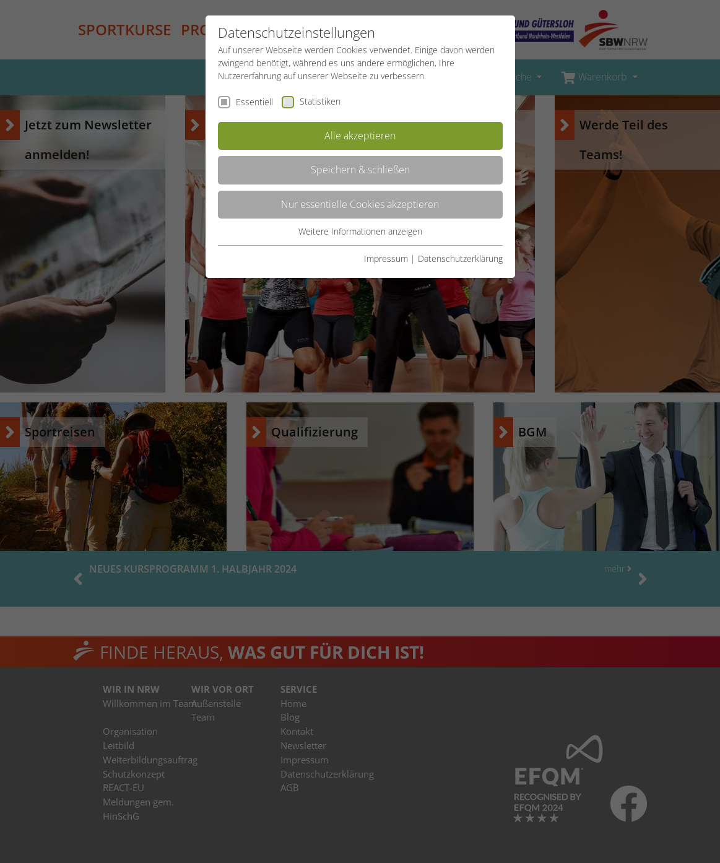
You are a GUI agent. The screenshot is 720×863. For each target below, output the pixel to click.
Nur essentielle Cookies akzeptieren (360, 204)
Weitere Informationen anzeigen (360, 231)
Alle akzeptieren (360, 135)
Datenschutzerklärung (460, 258)
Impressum (386, 258)
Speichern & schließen (360, 169)
